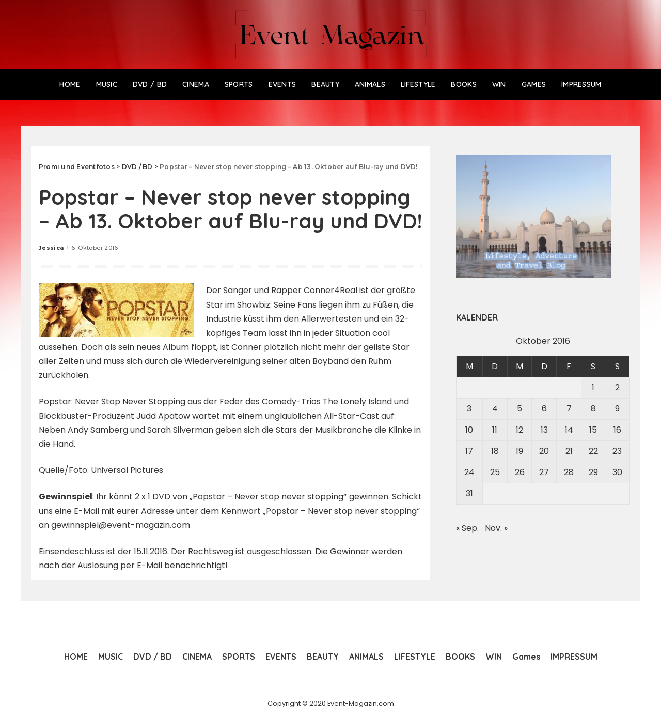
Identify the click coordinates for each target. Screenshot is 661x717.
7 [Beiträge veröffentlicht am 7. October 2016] (569, 409)
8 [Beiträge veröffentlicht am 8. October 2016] (593, 409)
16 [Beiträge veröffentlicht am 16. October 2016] (617, 430)
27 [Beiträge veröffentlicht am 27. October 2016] (544, 472)
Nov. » (496, 528)
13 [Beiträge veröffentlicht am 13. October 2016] (544, 430)
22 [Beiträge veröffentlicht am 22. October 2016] (593, 451)
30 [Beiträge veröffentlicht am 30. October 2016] (617, 472)
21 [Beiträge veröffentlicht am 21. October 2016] (569, 451)
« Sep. (467, 528)
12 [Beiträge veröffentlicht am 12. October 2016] (519, 430)
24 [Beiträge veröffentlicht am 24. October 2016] (469, 472)
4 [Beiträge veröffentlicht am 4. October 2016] (495, 409)
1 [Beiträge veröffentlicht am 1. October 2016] (593, 387)
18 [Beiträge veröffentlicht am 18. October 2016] (495, 451)
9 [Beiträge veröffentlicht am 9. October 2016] (617, 409)
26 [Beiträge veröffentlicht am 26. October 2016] (520, 472)
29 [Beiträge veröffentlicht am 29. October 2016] (593, 472)
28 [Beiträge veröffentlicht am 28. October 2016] (569, 472)
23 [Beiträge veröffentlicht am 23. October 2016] (617, 451)
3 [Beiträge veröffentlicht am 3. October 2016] (469, 409)
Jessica (51, 247)
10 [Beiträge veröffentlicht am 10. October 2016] (469, 430)
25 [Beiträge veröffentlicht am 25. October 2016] (495, 472)
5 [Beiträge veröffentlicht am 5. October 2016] (519, 409)
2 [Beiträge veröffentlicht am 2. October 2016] (617, 387)
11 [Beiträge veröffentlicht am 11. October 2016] (494, 430)
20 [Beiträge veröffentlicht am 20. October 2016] (544, 451)
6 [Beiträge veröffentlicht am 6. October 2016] (544, 409)
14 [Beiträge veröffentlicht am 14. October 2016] (569, 430)
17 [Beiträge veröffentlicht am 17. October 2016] (469, 451)
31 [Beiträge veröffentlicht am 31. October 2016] (469, 493)
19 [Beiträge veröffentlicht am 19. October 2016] (519, 451)
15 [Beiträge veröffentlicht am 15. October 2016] (593, 430)
